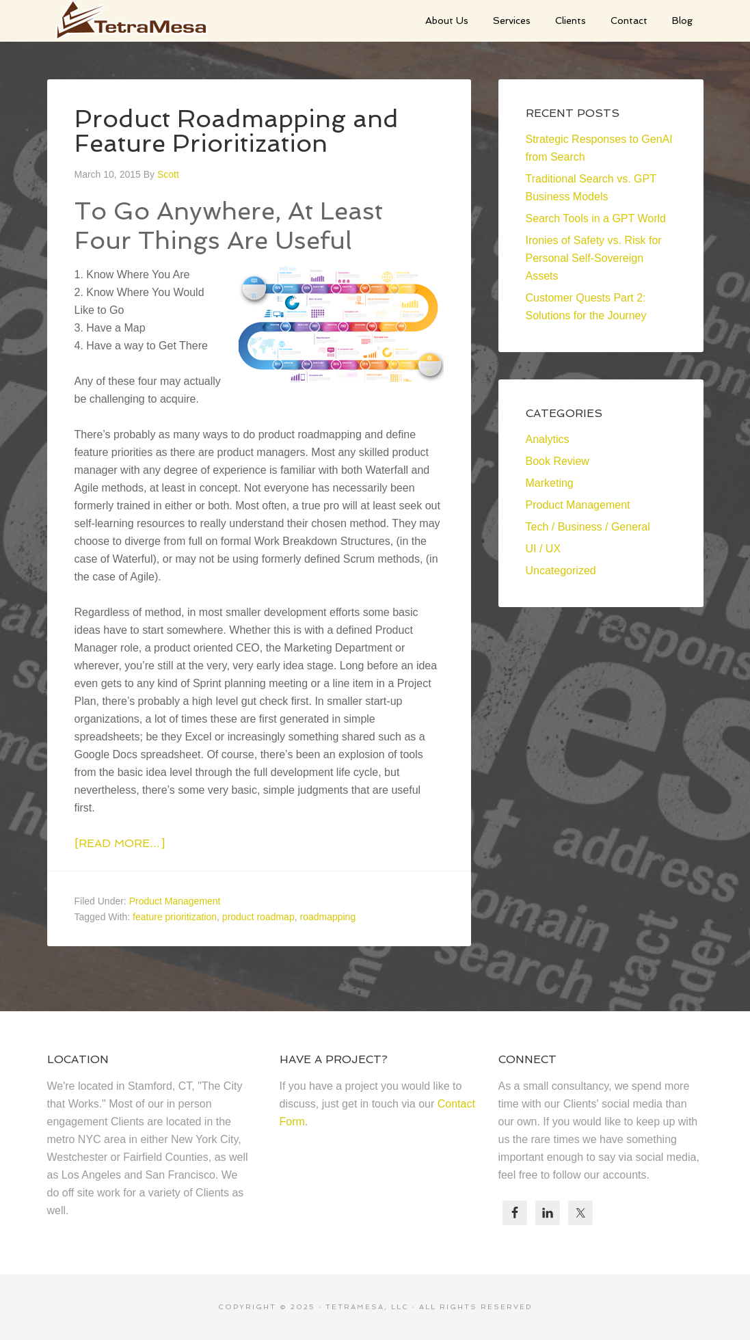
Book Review (557, 461)
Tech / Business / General (588, 527)
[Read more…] (120, 843)
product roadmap (258, 916)
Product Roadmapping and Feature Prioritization (237, 131)
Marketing (550, 483)
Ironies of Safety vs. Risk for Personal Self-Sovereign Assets (594, 258)
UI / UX (543, 548)
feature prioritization (175, 916)
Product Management (175, 901)
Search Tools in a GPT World (596, 218)
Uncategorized (561, 570)
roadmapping (327, 916)
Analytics (548, 439)
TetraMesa (149, 20)
